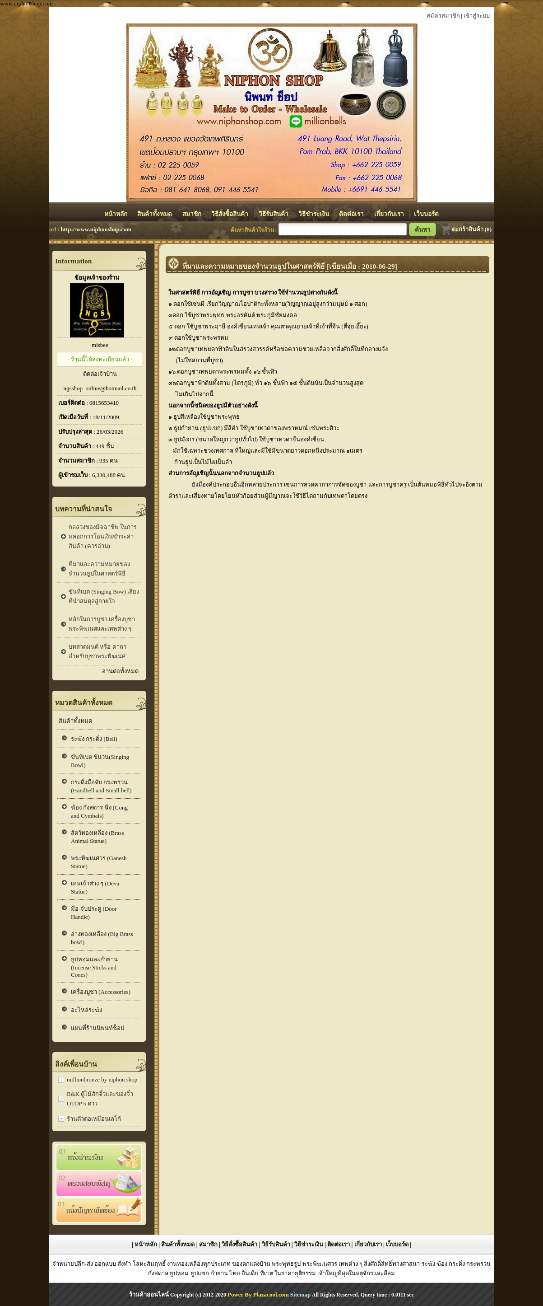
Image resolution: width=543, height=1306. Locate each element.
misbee (100, 345)
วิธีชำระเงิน (314, 214)
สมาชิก (192, 214)
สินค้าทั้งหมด (155, 214)
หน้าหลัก (116, 214)
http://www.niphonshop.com (95, 229)
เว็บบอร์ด (426, 214)
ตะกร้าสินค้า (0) (466, 229)
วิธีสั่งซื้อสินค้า (230, 214)
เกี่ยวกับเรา (389, 214)
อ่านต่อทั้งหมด (120, 671)
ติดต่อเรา (352, 214)
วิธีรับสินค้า (274, 214)
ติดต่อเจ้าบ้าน (100, 373)
